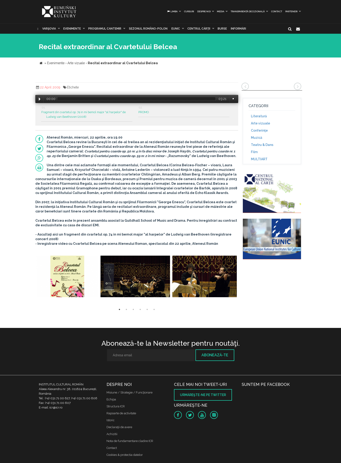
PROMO (144, 112)
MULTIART (259, 159)
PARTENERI (291, 11)
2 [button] (126, 309)
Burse (222, 28)
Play (39, 99)
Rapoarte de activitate (121, 413)
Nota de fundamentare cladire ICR (130, 441)
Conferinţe (259, 130)
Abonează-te (214, 355)
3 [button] (133, 309)
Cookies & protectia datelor (125, 455)
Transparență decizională (248, 11)
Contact (276, 11)
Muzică (256, 137)
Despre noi (204, 11)
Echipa (111, 399)
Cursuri (189, 11)
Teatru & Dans (262, 145)
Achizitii (112, 434)
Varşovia (49, 28)
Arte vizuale (260, 123)
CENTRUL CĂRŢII (198, 28)
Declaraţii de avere (119, 427)
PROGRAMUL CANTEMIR (104, 28)
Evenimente (72, 28)
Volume (233, 98)
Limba (172, 11)
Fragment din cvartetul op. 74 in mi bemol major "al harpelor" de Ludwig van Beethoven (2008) (83, 114)
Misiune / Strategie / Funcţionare (129, 392)
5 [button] (147, 309)
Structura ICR (116, 406)
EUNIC (175, 28)
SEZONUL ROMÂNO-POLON (148, 28)
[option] (67, 277)
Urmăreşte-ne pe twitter (203, 395)
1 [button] (119, 309)
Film (254, 152)
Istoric (111, 420)
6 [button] (154, 309)
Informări (238, 28)
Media (220, 11)
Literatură (259, 116)
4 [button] (140, 309)
